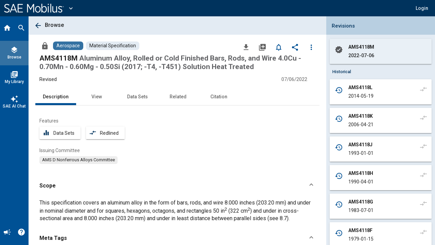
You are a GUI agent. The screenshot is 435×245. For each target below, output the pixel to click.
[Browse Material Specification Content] (112, 46)
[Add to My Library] (262, 47)
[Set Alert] (278, 47)
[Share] (295, 47)
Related (178, 96)
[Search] (21, 28)
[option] (78, 160)
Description (56, 96)
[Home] (7, 28)
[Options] (311, 47)
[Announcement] (7, 232)
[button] (422, 8)
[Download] (246, 47)
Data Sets (137, 96)
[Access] (45, 45)
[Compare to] (423, 89)
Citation (218, 96)
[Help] (21, 232)
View (96, 96)
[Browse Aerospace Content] (68, 46)
